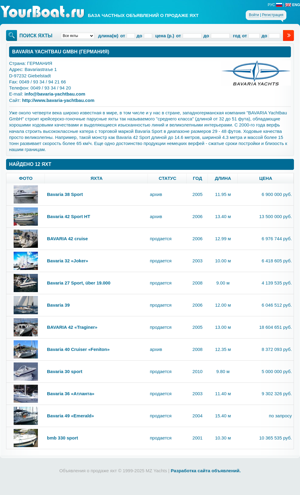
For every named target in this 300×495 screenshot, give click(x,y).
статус (167, 178)
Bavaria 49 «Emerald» (70, 415)
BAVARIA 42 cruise (67, 238)
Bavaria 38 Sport (65, 194)
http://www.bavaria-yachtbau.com (58, 100)
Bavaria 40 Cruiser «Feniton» (78, 349)
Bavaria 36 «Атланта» (70, 393)
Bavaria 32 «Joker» (67, 260)
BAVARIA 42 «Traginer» (72, 327)
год (197, 178)
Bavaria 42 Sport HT (68, 216)
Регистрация (272, 15)
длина (223, 178)
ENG (292, 5)
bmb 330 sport (62, 437)
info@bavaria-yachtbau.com (55, 93)
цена (265, 178)
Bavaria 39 (58, 305)
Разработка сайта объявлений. (206, 470)
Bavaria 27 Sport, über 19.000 (78, 282)
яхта (97, 178)
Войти (254, 15)
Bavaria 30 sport (64, 371)
